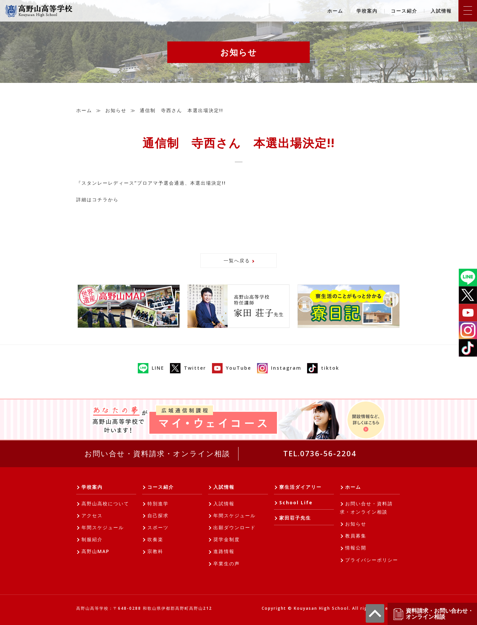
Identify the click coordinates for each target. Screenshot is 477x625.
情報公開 (355, 547)
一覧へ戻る (237, 260)
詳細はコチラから (97, 199)
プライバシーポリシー (371, 560)
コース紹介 (404, 11)
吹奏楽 (155, 539)
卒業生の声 (226, 563)
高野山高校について (105, 503)
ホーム (335, 11)
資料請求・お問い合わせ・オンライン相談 (433, 614)
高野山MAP (95, 551)
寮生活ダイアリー (300, 487)
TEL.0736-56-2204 (319, 453)
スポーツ (158, 527)
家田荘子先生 (295, 518)
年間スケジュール (102, 527)
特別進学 (158, 503)
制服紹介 (92, 539)
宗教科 (155, 551)
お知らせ (116, 110)
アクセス (92, 515)
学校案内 (367, 11)
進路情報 (224, 551)
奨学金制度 (226, 539)
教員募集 (355, 535)
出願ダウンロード (234, 527)
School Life (296, 502)
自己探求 (158, 515)
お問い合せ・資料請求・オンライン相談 (157, 453)
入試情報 (441, 11)
